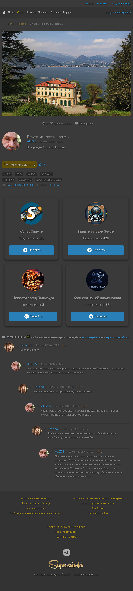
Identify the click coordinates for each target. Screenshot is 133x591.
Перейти (31, 250)
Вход (109, 12)
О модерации (36, 508)
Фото (11, 23)
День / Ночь (120, 3)
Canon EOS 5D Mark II (20, 185)
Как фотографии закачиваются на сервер (98, 498)
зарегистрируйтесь (117, 337)
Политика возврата (67, 536)
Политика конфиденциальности (66, 526)
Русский (102, 3)
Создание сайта (98, 513)
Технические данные (19, 165)
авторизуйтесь (91, 337)
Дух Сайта (98, 508)
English (89, 3)
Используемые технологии (98, 503)
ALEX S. (32, 141)
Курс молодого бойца (36, 503)
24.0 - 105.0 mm (51, 185)
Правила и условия (66, 531)
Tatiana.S (26, 345)
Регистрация (123, 12)
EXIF (41, 165)
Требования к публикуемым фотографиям (36, 513)
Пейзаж (21, 23)
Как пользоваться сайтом (36, 498)
